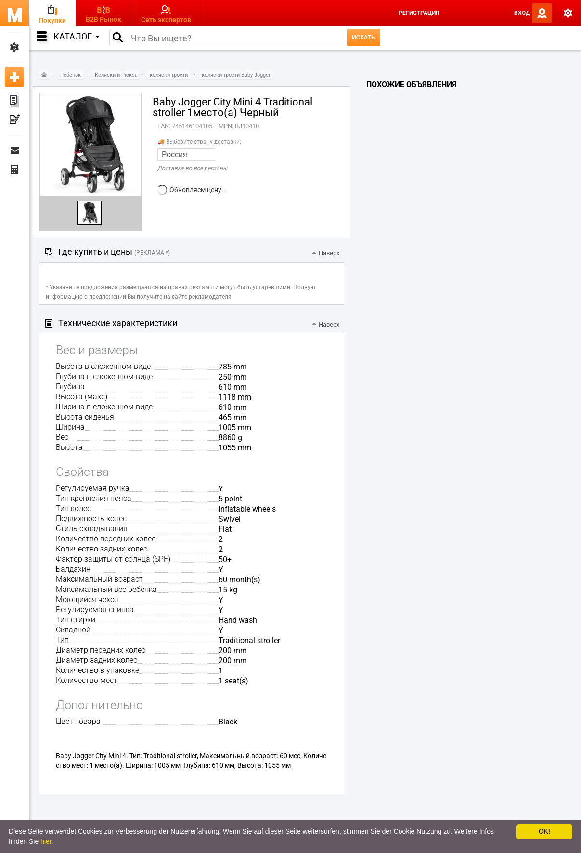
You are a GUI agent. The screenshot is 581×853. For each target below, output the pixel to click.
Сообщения (14, 150)
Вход (522, 13)
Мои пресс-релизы (14, 120)
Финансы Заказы (14, 169)
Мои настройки (14, 47)
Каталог (76, 36)
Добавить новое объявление (14, 77)
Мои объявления (14, 101)
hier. (46, 841)
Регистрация (419, 13)
